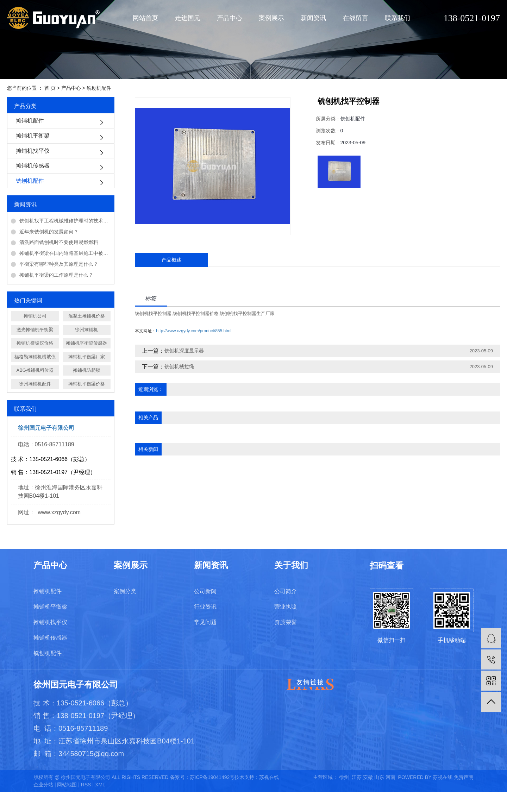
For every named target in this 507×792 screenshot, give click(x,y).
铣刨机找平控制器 (153, 313)
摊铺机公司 (35, 316)
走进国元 (187, 17)
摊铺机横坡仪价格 (35, 343)
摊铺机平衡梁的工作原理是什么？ (56, 275)
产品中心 (229, 17)
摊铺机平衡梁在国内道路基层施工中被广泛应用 (65, 253)
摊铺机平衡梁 (33, 136)
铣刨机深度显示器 (184, 350)
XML (100, 784)
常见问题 (205, 622)
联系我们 (397, 17)
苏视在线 (269, 777)
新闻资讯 (313, 17)
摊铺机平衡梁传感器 (86, 343)
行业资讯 (205, 607)
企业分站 (43, 784)
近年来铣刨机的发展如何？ (49, 231)
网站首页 (145, 17)
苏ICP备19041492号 (212, 777)
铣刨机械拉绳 (179, 366)
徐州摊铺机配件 (35, 383)
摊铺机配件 (30, 121)
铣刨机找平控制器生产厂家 (247, 313)
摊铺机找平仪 (33, 151)
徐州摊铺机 (86, 329)
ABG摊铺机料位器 (35, 370)
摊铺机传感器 (33, 166)
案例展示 (271, 17)
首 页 (50, 88)
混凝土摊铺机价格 (86, 316)
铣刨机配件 (99, 88)
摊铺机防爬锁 (86, 370)
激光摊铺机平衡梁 (35, 329)
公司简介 (285, 591)
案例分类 (125, 591)
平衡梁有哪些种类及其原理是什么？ (58, 264)
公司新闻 (205, 591)
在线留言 (355, 17)
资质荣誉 (285, 622)
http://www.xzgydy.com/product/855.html (193, 330)
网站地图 (67, 784)
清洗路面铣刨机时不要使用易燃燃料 (58, 242)
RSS (86, 784)
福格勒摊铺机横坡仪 (35, 356)
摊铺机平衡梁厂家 (86, 356)
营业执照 (285, 607)
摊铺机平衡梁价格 (86, 383)
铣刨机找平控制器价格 (196, 313)
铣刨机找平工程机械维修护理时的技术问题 (65, 221)
